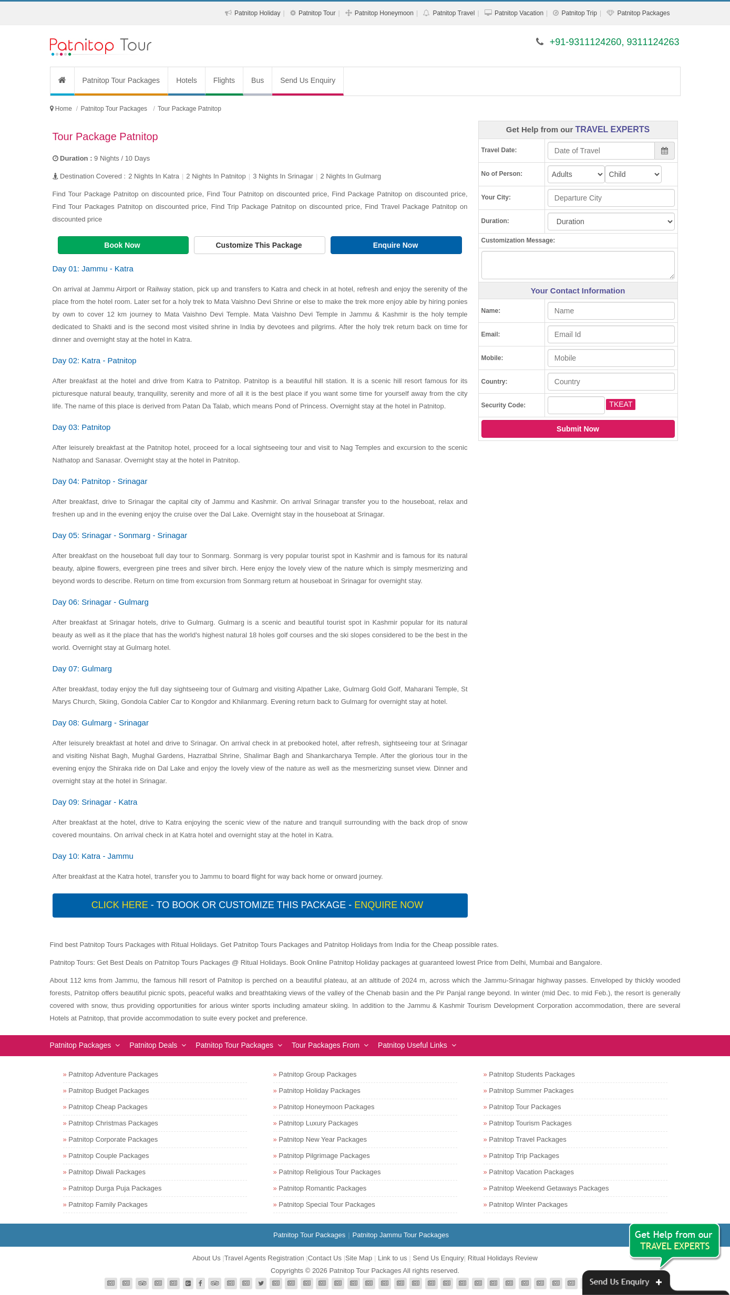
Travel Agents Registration (264, 1258)
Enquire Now (396, 245)
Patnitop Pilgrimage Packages (324, 1156)
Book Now (123, 245)
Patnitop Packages (643, 13)
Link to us (392, 1258)
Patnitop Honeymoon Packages (326, 1107)
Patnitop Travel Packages (527, 1139)
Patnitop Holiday (257, 13)
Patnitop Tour (317, 13)
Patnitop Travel (454, 13)
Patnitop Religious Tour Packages (330, 1172)
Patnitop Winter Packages (528, 1204)
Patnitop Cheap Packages (107, 1107)
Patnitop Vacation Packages (531, 1172)
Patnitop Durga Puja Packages (114, 1188)
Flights (224, 80)
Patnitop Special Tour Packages (327, 1204)
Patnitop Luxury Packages (318, 1123)
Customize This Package (259, 245)
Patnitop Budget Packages (108, 1090)
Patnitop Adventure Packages (113, 1074)
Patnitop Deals (153, 1045)
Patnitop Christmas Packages (113, 1123)
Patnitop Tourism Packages (530, 1123)
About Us (206, 1258)
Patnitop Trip (579, 13)
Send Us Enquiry (307, 80)
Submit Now (578, 429)
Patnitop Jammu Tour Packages (401, 1235)
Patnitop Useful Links (412, 1045)
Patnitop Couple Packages (108, 1156)
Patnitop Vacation (519, 13)
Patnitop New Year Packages (323, 1139)
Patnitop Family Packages (107, 1204)
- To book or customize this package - (258, 905)
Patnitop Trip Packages (524, 1156)
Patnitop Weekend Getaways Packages (549, 1188)
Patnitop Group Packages (317, 1074)
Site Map (358, 1258)
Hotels (186, 80)
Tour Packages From (325, 1045)
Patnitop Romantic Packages (322, 1188)
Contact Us (325, 1258)
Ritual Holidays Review (503, 1258)
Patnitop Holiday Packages (319, 1090)
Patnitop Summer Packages (531, 1090)
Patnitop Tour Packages (121, 80)
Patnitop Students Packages (531, 1074)
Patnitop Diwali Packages (107, 1172)
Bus (257, 80)
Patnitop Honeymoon (384, 13)
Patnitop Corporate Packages (113, 1139)
